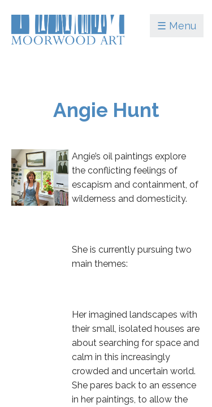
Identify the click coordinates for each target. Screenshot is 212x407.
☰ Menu (176, 26)
